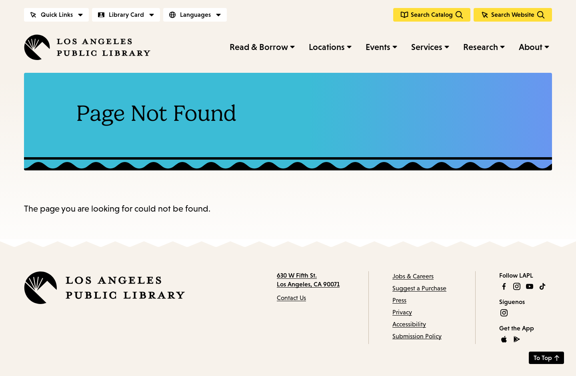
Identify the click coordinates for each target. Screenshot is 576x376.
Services (426, 47)
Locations (327, 47)
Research (480, 47)
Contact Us (291, 297)
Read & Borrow (259, 47)
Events (378, 47)
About (530, 47)
